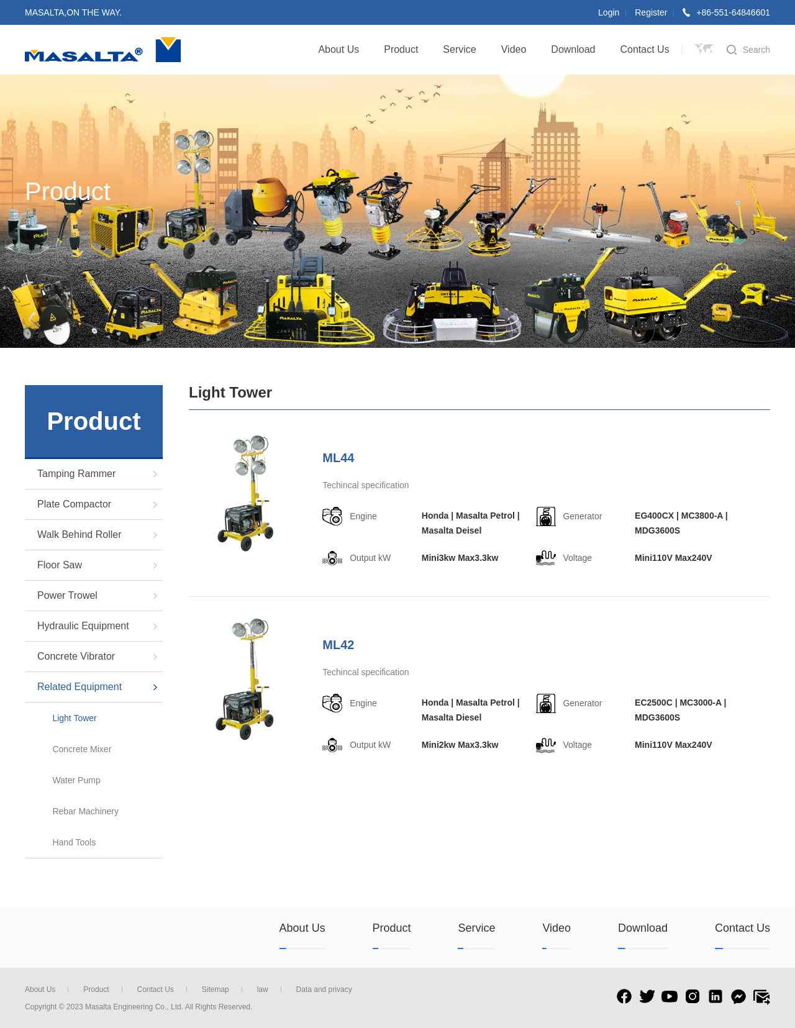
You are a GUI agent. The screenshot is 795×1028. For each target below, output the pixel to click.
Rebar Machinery (85, 811)
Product (401, 49)
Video (514, 49)
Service (459, 49)
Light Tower (74, 718)
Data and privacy (324, 989)
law (269, 989)
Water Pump (76, 780)
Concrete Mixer (81, 749)
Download (573, 49)
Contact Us (645, 49)
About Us (338, 49)
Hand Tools (74, 842)
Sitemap (222, 989)
